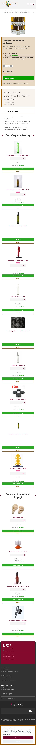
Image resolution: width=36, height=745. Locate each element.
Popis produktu (12, 111)
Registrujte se (6, 83)
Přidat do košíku (9, 78)
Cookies (21, 720)
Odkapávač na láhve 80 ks (18, 468)
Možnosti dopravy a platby (9, 720)
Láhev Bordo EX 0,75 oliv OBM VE (18, 434)
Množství (5, 63)
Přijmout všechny (18, 737)
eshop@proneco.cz (9, 650)
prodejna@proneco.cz (7, 689)
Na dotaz (18, 239)
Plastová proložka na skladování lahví (18, 331)
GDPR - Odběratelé (18, 719)
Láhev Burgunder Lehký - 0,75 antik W (18, 189)
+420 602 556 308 (9, 102)
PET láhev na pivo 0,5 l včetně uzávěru (18, 586)
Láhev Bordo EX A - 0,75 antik (18, 226)
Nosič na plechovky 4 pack (18, 399)
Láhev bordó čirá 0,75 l (18, 296)
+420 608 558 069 (8, 649)
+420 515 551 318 (6, 687)
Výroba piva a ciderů (13, 10)
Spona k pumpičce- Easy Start (18, 620)
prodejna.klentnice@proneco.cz (9, 671)
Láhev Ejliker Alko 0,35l (18, 365)
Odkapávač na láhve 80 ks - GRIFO (18, 260)
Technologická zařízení (24, 10)
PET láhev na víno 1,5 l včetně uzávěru (18, 155)
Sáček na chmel (18, 517)
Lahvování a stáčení (8, 12)
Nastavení (18, 741)
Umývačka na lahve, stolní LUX (18, 551)
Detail (18, 171)
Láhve (16, 12)
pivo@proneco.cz (9, 104)
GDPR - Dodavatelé (30, 719)
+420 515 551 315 (6, 669)
